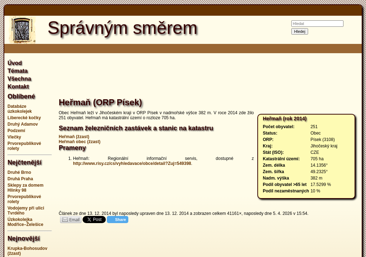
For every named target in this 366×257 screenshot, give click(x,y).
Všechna (19, 79)
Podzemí (16, 130)
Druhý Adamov (23, 124)
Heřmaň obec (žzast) (79, 141)
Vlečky (14, 137)
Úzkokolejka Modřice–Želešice (25, 222)
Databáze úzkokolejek (20, 109)
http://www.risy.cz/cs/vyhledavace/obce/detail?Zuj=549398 (132, 163)
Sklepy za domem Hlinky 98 (26, 188)
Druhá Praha (20, 178)
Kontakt (18, 87)
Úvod (15, 63)
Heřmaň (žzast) (74, 136)
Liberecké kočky (24, 117)
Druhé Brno (19, 172)
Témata (18, 71)
